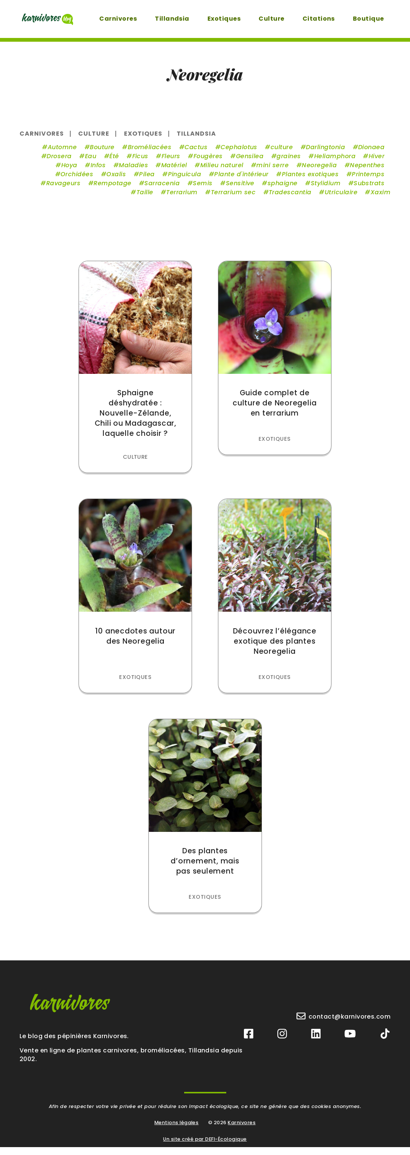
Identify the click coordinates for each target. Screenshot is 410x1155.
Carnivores (116, 18)
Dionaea (370, 152)
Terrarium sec (232, 197)
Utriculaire (340, 197)
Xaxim (379, 197)
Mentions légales (176, 1130)
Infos (96, 170)
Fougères (207, 161)
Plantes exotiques (309, 179)
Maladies (132, 170)
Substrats (368, 188)
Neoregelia (318, 170)
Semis (201, 188)
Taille (143, 197)
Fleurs (169, 161)
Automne (61, 152)
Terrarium (181, 197)
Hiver (375, 161)
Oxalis (115, 179)
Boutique (367, 18)
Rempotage (111, 188)
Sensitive (239, 188)
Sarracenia (161, 188)
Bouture (101, 152)
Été (113, 161)
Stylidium (324, 188)
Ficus (139, 161)
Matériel (173, 170)
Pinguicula (183, 179)
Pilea (145, 179)
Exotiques (222, 18)
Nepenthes (366, 170)
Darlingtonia (324, 152)
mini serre (272, 170)
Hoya (68, 170)
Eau (89, 161)
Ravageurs (62, 188)
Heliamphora (333, 161)
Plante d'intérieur (240, 179)
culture (280, 152)
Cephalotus (237, 152)
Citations (317, 18)
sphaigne (281, 188)
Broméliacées (149, 152)
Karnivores (242, 1130)
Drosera (57, 161)
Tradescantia (289, 197)
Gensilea (249, 161)
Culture (270, 18)
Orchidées (75, 179)
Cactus (194, 152)
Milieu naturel (220, 170)
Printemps (367, 179)
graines (287, 161)
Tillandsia (170, 18)
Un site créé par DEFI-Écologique (205, 1146)
